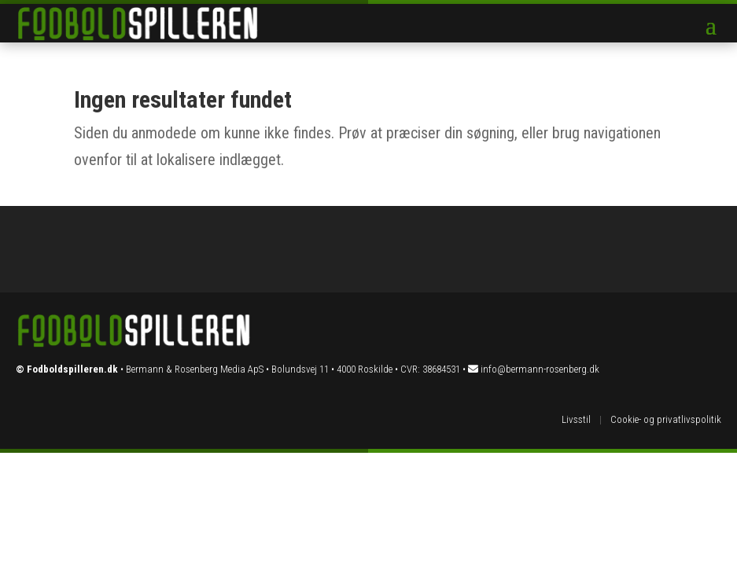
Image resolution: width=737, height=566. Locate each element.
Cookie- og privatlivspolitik (665, 419)
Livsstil (576, 419)
